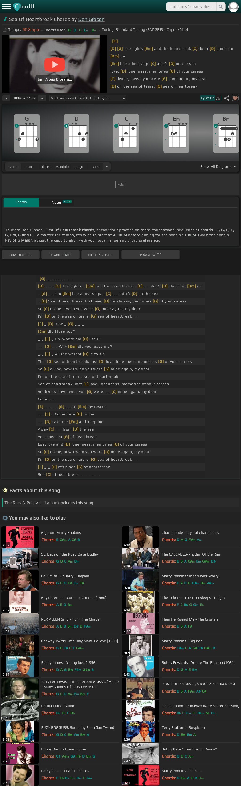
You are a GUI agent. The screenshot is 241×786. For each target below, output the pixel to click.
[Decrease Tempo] (6, 98)
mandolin (62, 167)
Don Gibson (91, 19)
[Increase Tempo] (42, 98)
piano (29, 167)
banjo (79, 167)
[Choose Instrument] (106, 166)
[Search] (220, 6)
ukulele (46, 167)
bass (95, 167)
